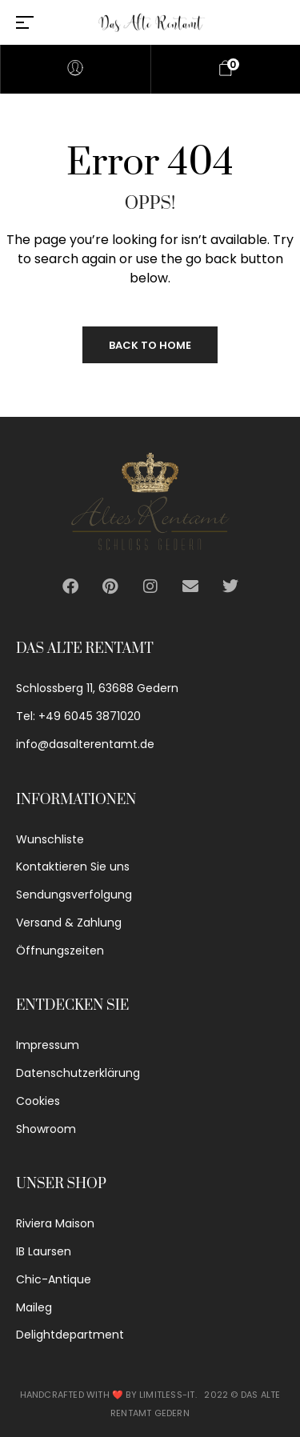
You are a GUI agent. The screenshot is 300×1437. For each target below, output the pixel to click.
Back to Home (150, 345)
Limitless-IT (166, 1394)
